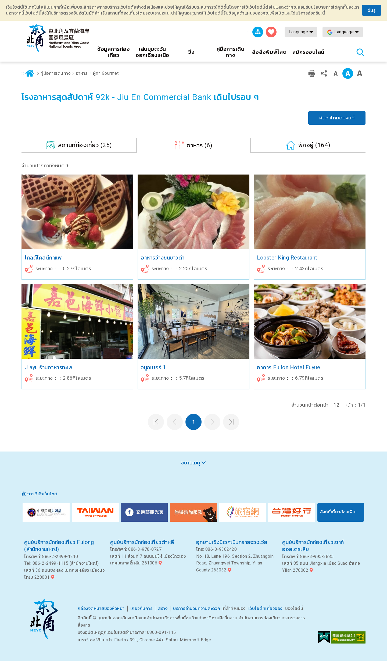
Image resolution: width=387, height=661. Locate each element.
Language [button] (298, 31)
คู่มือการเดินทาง (55, 73)
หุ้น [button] (323, 73)
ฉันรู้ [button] (372, 10)
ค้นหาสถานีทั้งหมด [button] (360, 52)
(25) (85, 144)
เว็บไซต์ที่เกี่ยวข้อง (265, 608)
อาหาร (82, 73)
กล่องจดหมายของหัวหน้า (101, 608)
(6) (200, 145)
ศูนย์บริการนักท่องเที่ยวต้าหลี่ (142, 542)
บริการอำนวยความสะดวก (196, 608)
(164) (314, 144)
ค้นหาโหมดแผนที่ (336, 117)
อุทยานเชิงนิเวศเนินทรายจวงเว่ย (231, 542)
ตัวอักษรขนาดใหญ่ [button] (359, 73)
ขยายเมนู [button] (190, 462)
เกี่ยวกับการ (141, 608)
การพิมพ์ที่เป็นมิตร (311, 73)
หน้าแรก (156, 422)
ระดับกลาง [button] (347, 73)
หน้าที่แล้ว (175, 422)
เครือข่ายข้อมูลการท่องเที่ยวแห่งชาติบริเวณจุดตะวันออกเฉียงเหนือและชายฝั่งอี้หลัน (58, 38)
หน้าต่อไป (212, 422)
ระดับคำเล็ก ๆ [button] (335, 73)
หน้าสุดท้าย (231, 422)
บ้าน (29, 73)
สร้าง (162, 608)
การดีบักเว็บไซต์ (42, 493)
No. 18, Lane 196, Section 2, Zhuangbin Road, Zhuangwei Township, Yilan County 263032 (235, 563)
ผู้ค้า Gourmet (106, 73)
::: (248, 31)
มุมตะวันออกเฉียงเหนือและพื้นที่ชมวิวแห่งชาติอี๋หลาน (44, 619)
